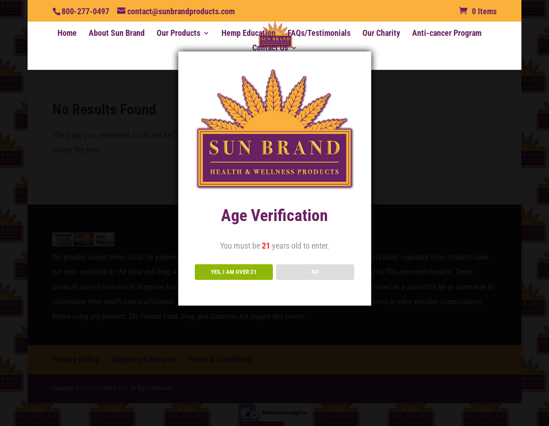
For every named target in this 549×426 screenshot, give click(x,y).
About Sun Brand (117, 34)
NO (315, 271)
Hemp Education (248, 34)
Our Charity (381, 34)
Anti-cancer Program (446, 34)
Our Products (178, 34)
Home (67, 34)
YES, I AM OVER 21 (234, 271)
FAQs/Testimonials (319, 34)
